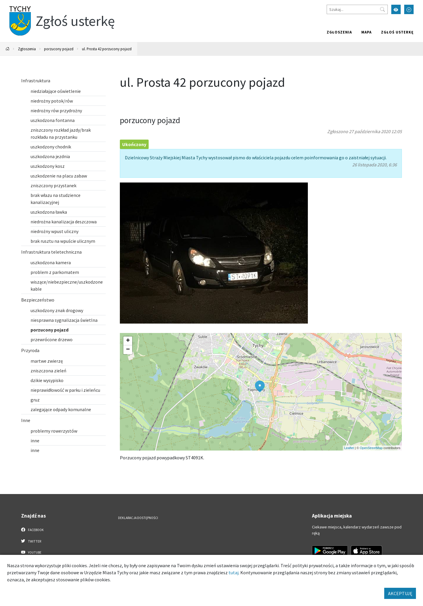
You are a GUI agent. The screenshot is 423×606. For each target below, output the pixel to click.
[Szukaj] (357, 9)
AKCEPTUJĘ (400, 593)
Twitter (31, 541)
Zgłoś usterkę (397, 32)
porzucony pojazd (58, 48)
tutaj (234, 572)
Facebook (32, 529)
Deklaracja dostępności (138, 518)
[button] (260, 386)
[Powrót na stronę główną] (7, 49)
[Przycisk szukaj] (382, 9)
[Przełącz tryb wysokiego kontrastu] (396, 9)
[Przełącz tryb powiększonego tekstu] (409, 9)
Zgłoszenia (339, 32)
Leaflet (349, 448)
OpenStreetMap (371, 448)
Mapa (366, 32)
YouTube (31, 552)
